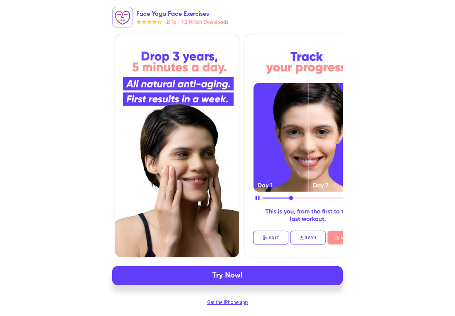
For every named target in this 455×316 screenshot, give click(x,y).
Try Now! (227, 275)
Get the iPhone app (227, 302)
